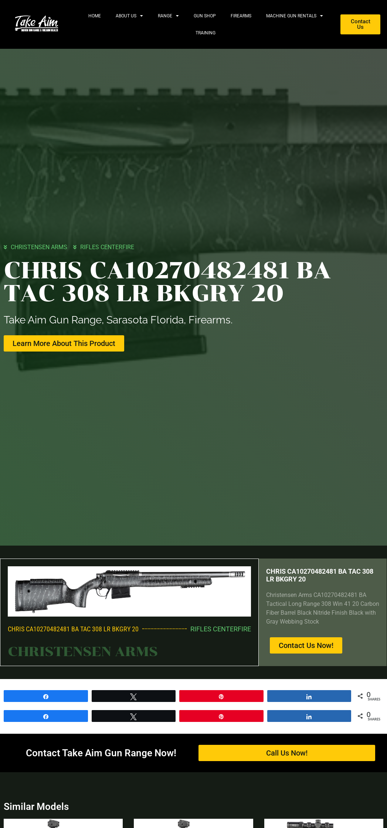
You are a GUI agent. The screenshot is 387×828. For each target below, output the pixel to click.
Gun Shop (205, 15)
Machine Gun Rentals (294, 16)
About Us (129, 16)
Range (168, 16)
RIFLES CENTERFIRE (107, 246)
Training (205, 32)
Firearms (241, 15)
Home (94, 15)
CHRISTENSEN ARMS (39, 246)
